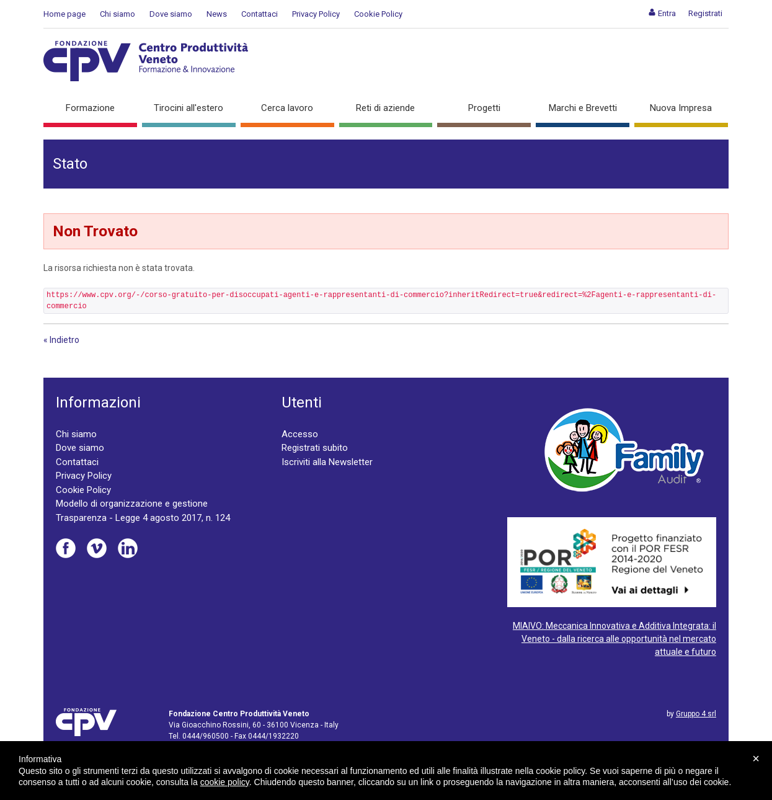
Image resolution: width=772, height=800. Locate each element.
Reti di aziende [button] (385, 107)
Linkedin (128, 548)
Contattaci (259, 14)
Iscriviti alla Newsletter (327, 462)
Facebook (66, 548)
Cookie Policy (378, 14)
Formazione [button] (90, 107)
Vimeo (97, 548)
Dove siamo (170, 14)
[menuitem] (662, 13)
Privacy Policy (316, 14)
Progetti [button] (484, 107)
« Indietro (61, 340)
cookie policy (224, 782)
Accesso (300, 434)
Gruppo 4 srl (696, 713)
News (216, 14)
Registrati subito (315, 447)
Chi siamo (117, 14)
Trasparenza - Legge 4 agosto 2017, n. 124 (143, 517)
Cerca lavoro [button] (287, 107)
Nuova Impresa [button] (681, 107)
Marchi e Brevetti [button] (583, 107)
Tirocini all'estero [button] (188, 107)
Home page (64, 14)
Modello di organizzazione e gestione (132, 503)
